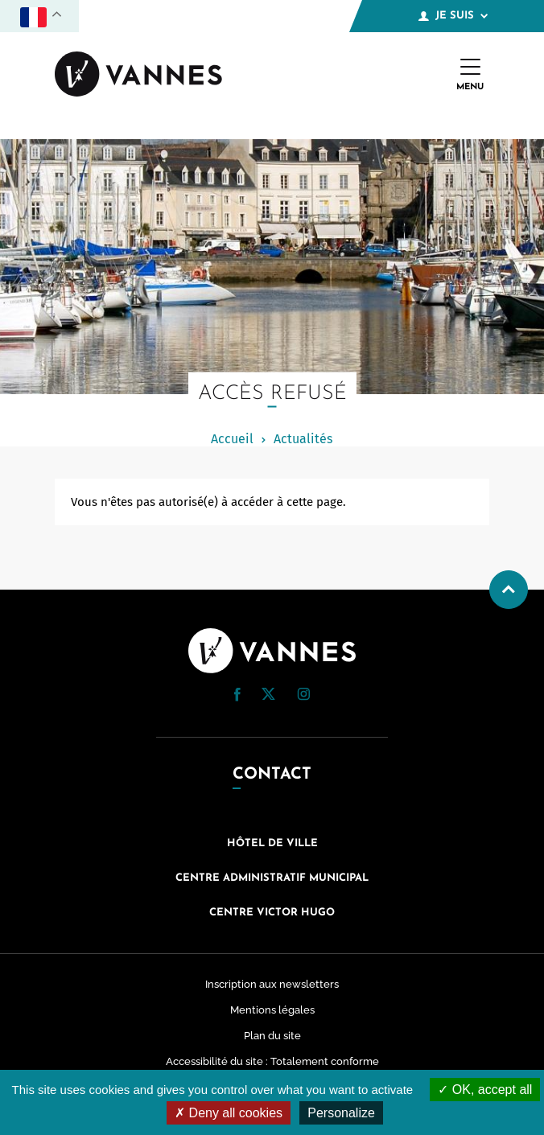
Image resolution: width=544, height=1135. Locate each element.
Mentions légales (272, 1010)
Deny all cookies (228, 1113)
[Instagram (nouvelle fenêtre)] (303, 696)
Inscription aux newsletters (272, 984)
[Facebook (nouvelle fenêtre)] (237, 697)
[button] (237, 694)
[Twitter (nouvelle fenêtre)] (268, 696)
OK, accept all (485, 1089)
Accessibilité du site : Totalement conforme (272, 1061)
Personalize (341, 1113)
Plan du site (272, 1036)
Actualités (303, 438)
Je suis (453, 16)
